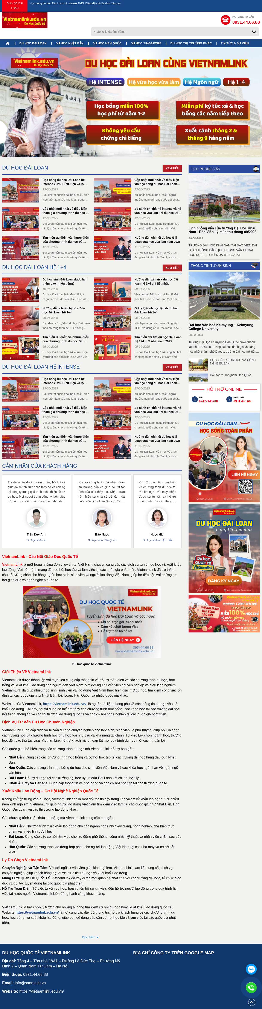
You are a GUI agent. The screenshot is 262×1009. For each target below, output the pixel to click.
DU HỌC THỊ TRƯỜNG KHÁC (191, 32)
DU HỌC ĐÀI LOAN (15, 6)
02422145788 (208, 390)
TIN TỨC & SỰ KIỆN (235, 32)
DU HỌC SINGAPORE (146, 32)
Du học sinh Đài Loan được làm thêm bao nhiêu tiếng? (65, 270)
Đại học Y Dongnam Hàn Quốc (230, 364)
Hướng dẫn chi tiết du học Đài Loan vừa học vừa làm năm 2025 (157, 228)
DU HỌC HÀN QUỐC (107, 32)
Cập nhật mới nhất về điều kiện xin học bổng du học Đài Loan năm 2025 (156, 171)
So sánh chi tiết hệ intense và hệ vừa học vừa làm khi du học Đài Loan (157, 200)
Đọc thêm (88, 926)
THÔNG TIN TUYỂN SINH (211, 255)
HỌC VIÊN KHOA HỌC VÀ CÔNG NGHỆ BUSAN (233, 351)
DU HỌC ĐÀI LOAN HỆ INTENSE (41, 356)
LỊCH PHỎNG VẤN (205, 158)
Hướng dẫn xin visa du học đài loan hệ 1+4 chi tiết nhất (156, 270)
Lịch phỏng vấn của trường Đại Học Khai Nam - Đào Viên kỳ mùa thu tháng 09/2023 (222, 219)
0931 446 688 (242, 390)
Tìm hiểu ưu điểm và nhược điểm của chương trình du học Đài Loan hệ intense (66, 229)
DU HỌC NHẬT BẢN (70, 32)
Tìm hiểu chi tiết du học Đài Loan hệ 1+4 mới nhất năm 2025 (157, 328)
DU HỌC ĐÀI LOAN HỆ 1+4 (34, 256)
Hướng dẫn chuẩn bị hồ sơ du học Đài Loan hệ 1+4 (64, 299)
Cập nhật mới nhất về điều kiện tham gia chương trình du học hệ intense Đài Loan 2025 (66, 200)
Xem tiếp (172, 157)
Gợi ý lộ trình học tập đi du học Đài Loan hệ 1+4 (156, 299)
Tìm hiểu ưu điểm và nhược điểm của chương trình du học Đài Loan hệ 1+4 (66, 328)
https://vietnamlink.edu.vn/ (64, 693)
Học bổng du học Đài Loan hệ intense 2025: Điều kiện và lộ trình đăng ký (75, 3)
